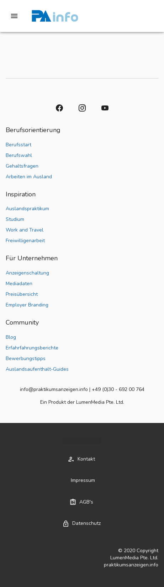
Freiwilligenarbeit (25, 240)
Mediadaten (19, 283)
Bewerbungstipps (26, 358)
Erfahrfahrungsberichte (32, 347)
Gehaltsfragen (22, 166)
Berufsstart (18, 144)
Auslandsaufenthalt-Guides (37, 369)
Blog (11, 337)
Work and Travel (24, 230)
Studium (15, 219)
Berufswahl (19, 155)
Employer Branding (27, 304)
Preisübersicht (22, 294)
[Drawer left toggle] (14, 16)
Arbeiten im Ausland (29, 176)
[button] (59, 107)
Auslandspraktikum (27, 208)
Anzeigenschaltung (27, 273)
